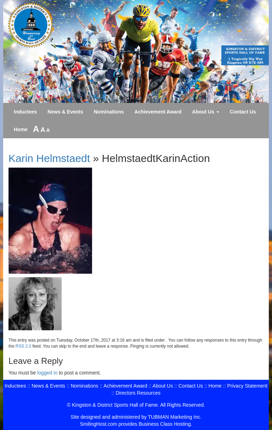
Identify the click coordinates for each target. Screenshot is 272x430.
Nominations (109, 112)
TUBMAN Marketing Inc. (175, 417)
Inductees (25, 112)
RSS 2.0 (23, 346)
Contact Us (243, 112)
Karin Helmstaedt (49, 158)
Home (21, 129)
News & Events (65, 112)
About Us (205, 112)
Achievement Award (158, 112)
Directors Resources (137, 393)
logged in (47, 373)
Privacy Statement (247, 386)
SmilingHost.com (98, 424)
